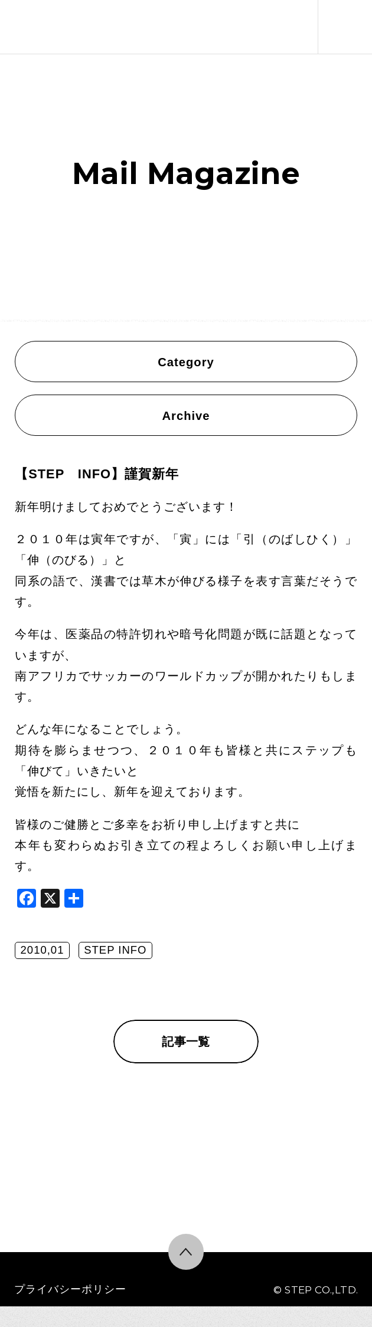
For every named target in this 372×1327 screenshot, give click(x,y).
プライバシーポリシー (70, 1289)
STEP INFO (115, 950)
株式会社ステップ (42, 27)
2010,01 (42, 950)
